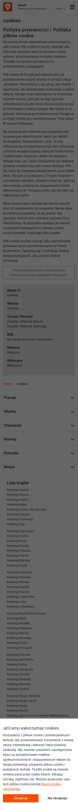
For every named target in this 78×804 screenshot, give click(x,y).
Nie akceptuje (57, 798)
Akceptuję (21, 798)
